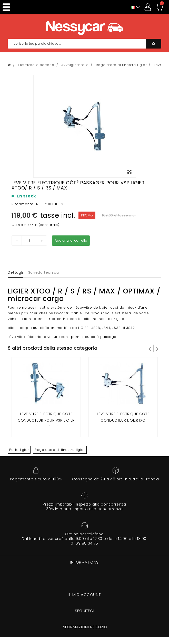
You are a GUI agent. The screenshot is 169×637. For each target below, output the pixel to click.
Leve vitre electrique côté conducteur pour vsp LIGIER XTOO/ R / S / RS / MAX (46, 420)
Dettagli (15, 272)
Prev (150, 348)
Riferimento (23, 204)
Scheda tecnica (43, 272)
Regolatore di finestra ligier (60, 449)
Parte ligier (19, 449)
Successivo (157, 348)
